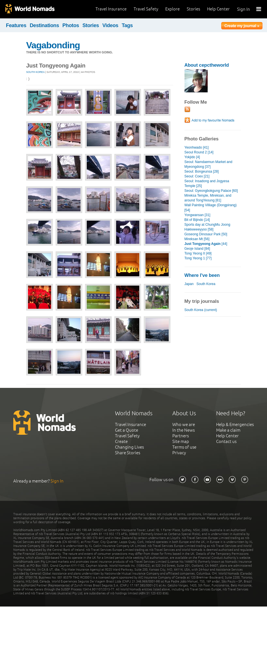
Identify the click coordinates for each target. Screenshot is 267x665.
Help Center (218, 8)
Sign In (243, 9)
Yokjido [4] (192, 157)
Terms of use (184, 447)
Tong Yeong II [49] (198, 253)
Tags (127, 25)
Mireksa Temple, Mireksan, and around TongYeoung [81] (207, 198)
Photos (70, 25)
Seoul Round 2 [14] (199, 152)
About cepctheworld (206, 65)
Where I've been (202, 275)
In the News (183, 430)
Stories (193, 8)
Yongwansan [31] (197, 215)
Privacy (179, 452)
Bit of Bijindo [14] (197, 220)
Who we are (183, 424)
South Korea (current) (200, 310)
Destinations (44, 25)
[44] (205, 244)
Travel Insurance (111, 8)
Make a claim (228, 430)
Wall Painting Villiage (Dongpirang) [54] (210, 207)
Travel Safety (146, 8)
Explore (172, 8)
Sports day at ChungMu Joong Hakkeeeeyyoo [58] (207, 227)
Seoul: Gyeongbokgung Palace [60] (211, 191)
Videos (110, 25)
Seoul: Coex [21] (197, 176)
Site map (180, 441)
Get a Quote (126, 430)
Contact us (226, 441)
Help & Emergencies (235, 424)
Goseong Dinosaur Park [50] (205, 234)
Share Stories (127, 452)
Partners (180, 435)
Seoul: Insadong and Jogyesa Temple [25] (206, 183)
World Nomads (29, 9)
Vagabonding (53, 45)
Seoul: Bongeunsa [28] (201, 171)
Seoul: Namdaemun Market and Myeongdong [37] (208, 164)
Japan (189, 284)
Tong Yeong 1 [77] (198, 258)
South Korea (35, 72)
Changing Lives (129, 447)
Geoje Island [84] (197, 249)
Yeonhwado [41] (196, 147)
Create (121, 441)
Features (16, 25)
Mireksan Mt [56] (197, 239)
